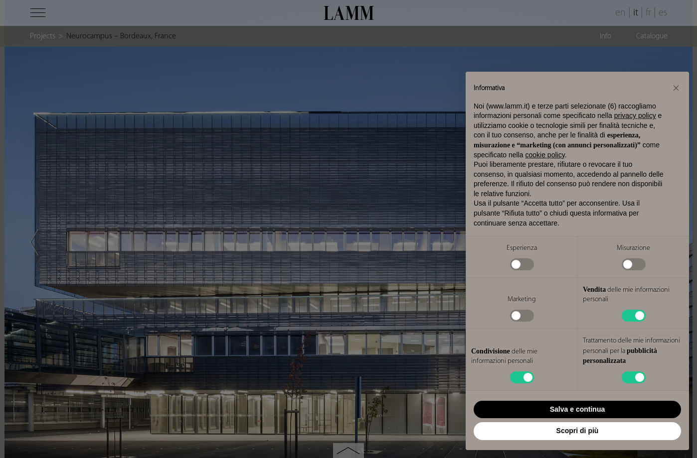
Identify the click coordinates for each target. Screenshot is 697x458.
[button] (676, 88)
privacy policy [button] (635, 115)
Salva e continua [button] (577, 409)
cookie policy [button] (545, 155)
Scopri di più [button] (577, 431)
